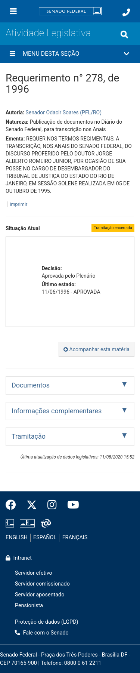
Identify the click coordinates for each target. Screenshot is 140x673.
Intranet (19, 558)
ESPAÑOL (44, 537)
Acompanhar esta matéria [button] (96, 349)
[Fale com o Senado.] (126, 12)
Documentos (31, 385)
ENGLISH (17, 537)
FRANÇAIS (75, 537)
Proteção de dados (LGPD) (46, 622)
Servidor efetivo (33, 573)
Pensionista (29, 605)
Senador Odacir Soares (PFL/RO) (63, 112)
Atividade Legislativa (48, 32)
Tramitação (29, 436)
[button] (70, 54)
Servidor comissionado (42, 584)
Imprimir (18, 204)
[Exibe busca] (124, 34)
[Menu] (13, 11)
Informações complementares (57, 411)
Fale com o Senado (42, 633)
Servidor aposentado (39, 595)
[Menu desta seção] (12, 54)
